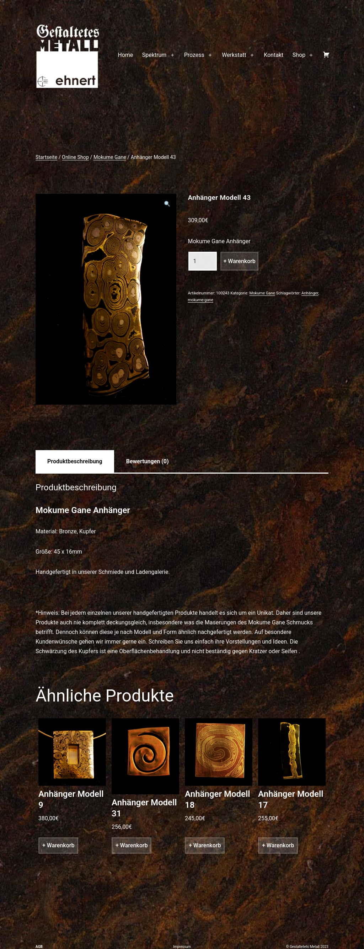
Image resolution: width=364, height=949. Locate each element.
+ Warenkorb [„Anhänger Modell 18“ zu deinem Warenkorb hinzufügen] (205, 845)
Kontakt (273, 55)
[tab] (75, 461)
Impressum (182, 947)
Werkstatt (234, 55)
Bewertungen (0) (147, 461)
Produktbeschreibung (74, 461)
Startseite (46, 157)
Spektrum (154, 55)
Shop (299, 55)
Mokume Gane (109, 157)
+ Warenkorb (239, 261)
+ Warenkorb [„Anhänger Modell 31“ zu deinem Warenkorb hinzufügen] (132, 845)
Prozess (194, 55)
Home (125, 55)
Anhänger (309, 293)
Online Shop (75, 157)
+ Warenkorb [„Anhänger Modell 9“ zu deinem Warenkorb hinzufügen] (58, 845)
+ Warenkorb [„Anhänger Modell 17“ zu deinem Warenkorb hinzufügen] (278, 845)
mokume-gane (200, 300)
